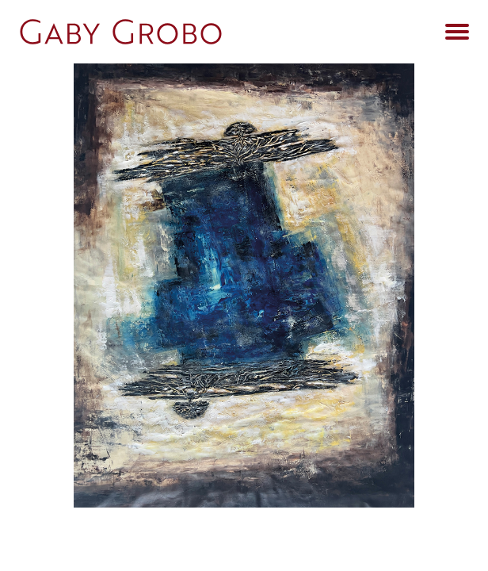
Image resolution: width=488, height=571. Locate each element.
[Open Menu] (457, 32)
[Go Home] (204, 31)
